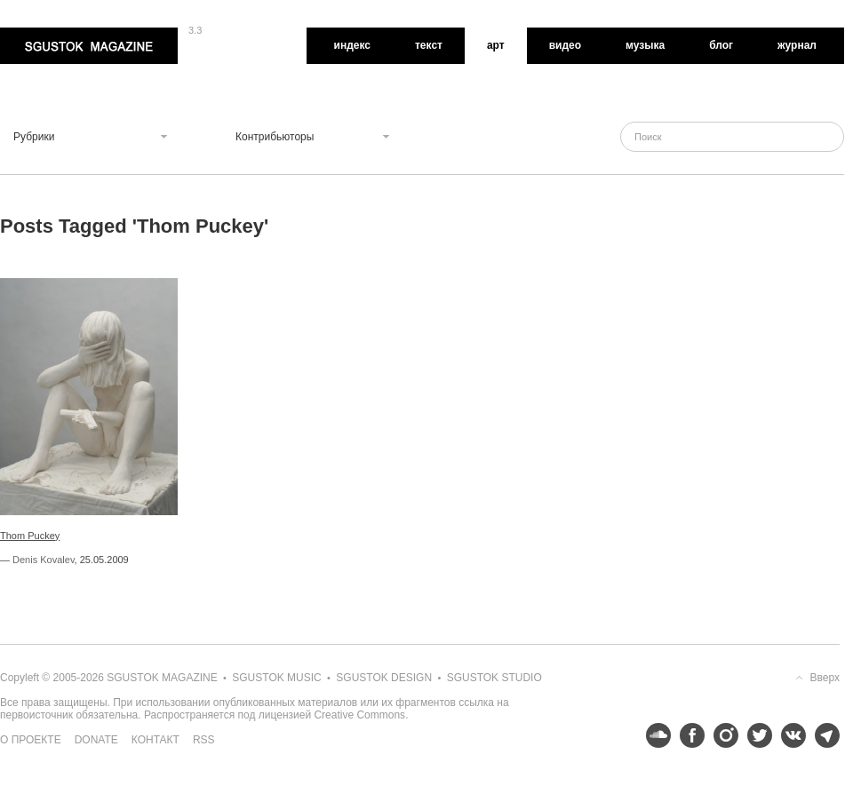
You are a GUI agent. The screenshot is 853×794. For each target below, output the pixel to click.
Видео (565, 45)
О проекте (30, 740)
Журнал (797, 45)
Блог (721, 45)
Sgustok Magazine (89, 46)
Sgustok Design (384, 677)
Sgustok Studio (494, 677)
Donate (96, 740)
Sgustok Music (276, 677)
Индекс (352, 45)
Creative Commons (359, 715)
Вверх (825, 677)
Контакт (155, 740)
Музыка (645, 45)
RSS (204, 740)
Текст (428, 45)
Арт (496, 45)
